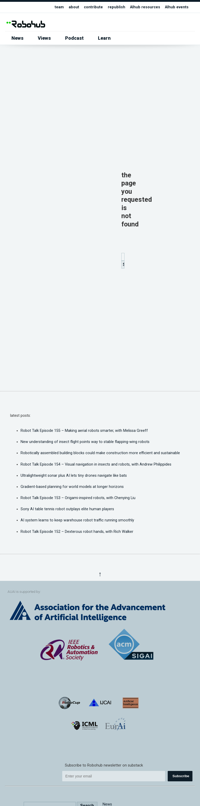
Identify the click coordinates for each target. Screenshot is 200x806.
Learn (104, 38)
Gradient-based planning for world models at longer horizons (72, 487)
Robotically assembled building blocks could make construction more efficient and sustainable (100, 453)
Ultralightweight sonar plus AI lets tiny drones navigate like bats (74, 475)
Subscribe (180, 776)
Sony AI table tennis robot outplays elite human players (67, 509)
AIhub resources (145, 7)
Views (44, 38)
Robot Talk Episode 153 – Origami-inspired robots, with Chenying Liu (78, 498)
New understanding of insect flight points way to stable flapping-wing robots (85, 442)
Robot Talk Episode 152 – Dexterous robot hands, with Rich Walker (77, 531)
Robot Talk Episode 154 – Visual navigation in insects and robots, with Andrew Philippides (96, 464)
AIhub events (177, 7)
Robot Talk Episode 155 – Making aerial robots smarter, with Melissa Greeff (84, 430)
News (17, 38)
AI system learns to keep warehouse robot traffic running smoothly (77, 520)
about (74, 7)
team (59, 7)
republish (116, 7)
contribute (93, 7)
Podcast (74, 38)
